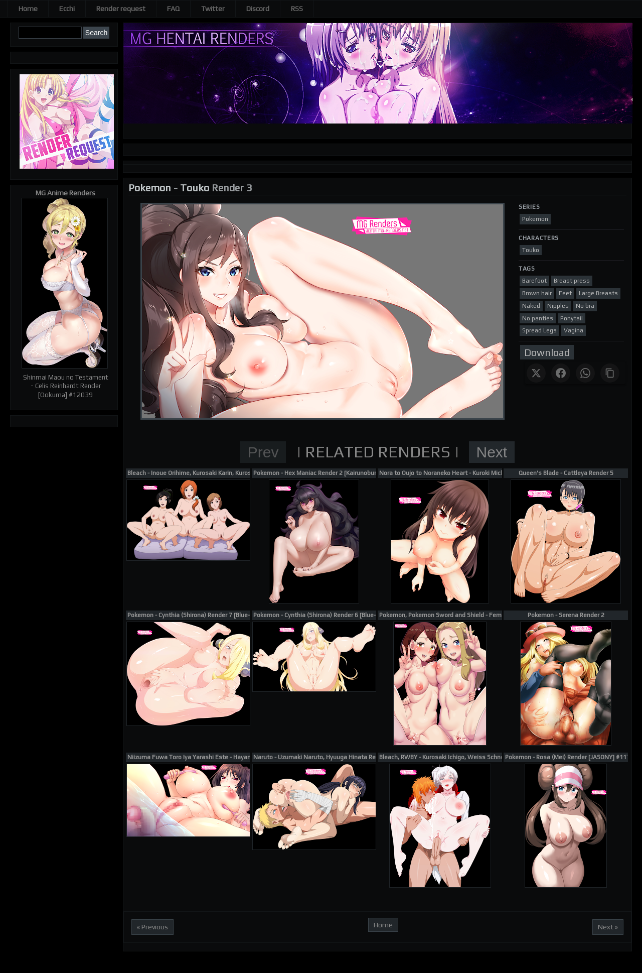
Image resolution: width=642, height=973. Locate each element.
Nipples (558, 305)
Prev (263, 452)
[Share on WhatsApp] (585, 373)
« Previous (152, 927)
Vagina (573, 330)
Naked (531, 305)
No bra (585, 305)
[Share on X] (536, 373)
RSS (297, 9)
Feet (565, 293)
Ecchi (67, 9)
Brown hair (537, 293)
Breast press (572, 280)
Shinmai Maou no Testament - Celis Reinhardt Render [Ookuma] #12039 (65, 386)
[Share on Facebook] (560, 373)
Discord (257, 9)
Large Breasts (598, 293)
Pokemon (149, 187)
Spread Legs (539, 330)
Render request (120, 9)
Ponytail (571, 318)
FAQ (173, 9)
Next (492, 452)
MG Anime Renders (65, 193)
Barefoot (534, 280)
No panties (537, 318)
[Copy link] (609, 373)
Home (28, 9)
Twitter (213, 9)
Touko (194, 187)
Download (547, 352)
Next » (608, 927)
